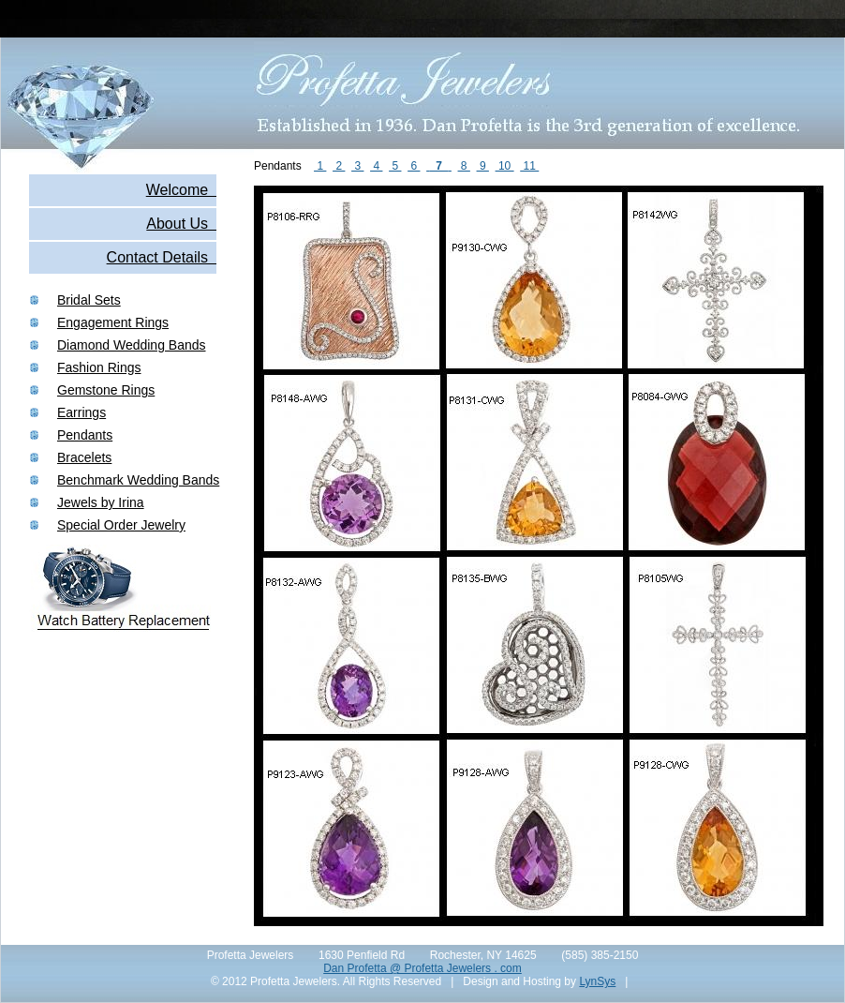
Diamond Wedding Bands (131, 344)
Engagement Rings (113, 322)
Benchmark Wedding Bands (138, 479)
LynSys (597, 981)
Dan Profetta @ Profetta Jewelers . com (422, 968)
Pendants (84, 434)
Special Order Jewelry (121, 524)
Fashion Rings (99, 367)
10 (505, 165)
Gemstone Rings (106, 389)
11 (529, 165)
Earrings (81, 412)
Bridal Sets (89, 299)
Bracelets (84, 457)
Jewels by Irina (100, 502)
